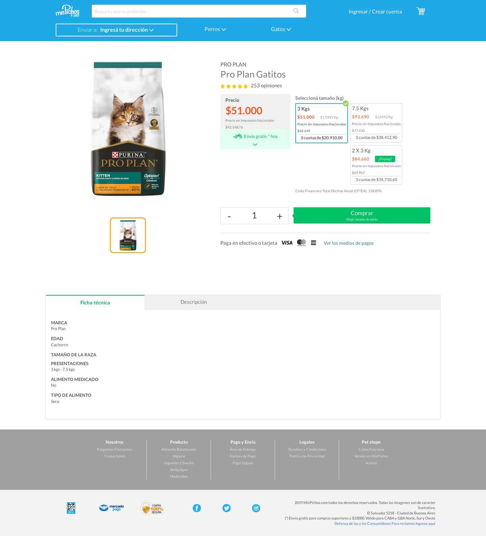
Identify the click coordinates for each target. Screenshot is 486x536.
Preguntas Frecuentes (115, 449)
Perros (215, 29)
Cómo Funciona (371, 449)
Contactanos (114, 456)
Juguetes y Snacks (179, 462)
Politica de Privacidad (307, 456)
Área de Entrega (243, 449)
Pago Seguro (243, 462)
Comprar (362, 215)
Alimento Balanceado (178, 449)
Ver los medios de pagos (349, 243)
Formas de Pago (243, 456)
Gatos (281, 29)
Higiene (178, 456)
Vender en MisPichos (371, 456)
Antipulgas (179, 469)
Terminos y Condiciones (307, 449)
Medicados (179, 476)
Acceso (371, 462)
